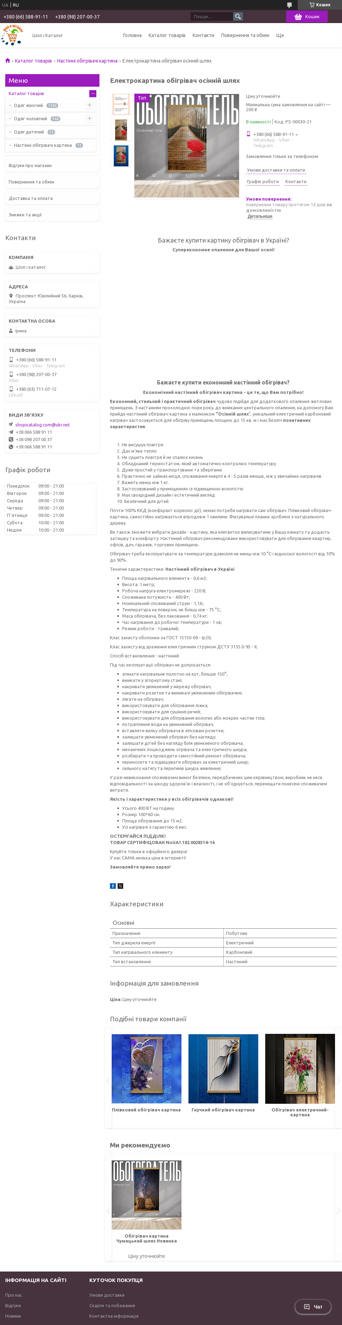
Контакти (203, 35)
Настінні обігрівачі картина (87, 61)
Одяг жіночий (28, 105)
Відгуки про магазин (30, 165)
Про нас (13, 1294)
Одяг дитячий (29, 131)
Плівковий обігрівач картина (146, 1109)
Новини (13, 1315)
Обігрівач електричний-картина (300, 1112)
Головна (132, 35)
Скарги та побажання (112, 1305)
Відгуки (13, 1305)
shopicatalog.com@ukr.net (42, 424)
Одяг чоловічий (30, 118)
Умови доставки (107, 1294)
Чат (313, 1307)
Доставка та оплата (31, 198)
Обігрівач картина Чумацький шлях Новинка (146, 1238)
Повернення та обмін (245, 35)
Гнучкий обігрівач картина (223, 1109)
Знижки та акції (25, 214)
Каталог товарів (167, 35)
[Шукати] (238, 16)
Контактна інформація (114, 1315)
